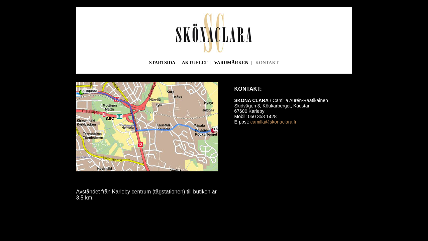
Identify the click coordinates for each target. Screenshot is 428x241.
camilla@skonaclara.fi (273, 122)
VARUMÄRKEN (231, 62)
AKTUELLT (194, 62)
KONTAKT (267, 62)
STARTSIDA (162, 62)
